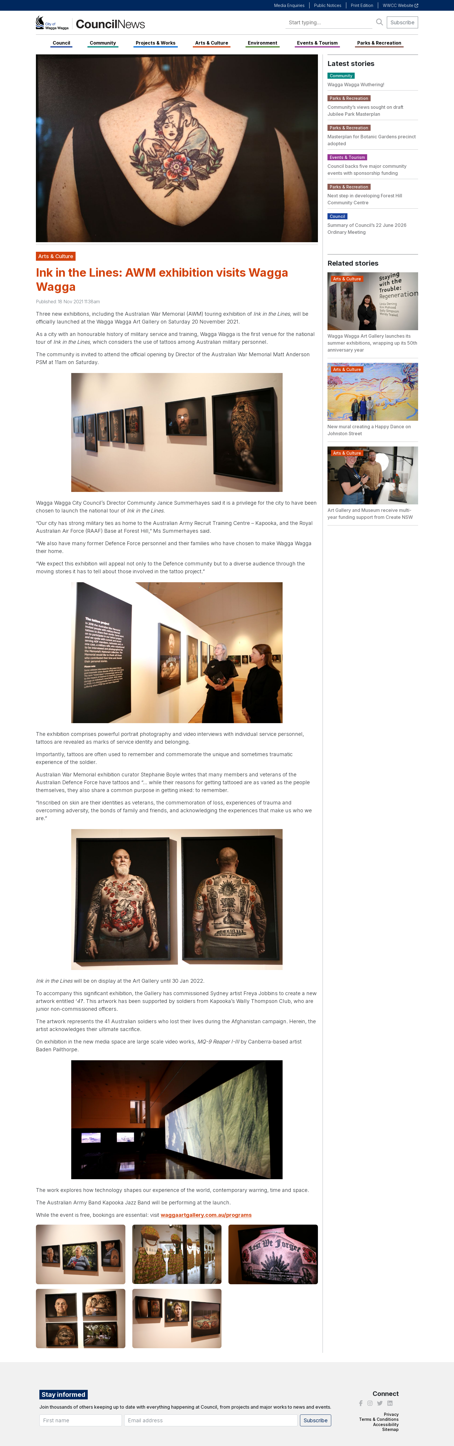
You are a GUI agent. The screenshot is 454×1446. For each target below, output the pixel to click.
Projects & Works (155, 43)
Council (61, 43)
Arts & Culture (211, 43)
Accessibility (386, 1424)
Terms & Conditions (379, 1419)
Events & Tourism (317, 43)
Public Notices (327, 5)
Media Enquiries (289, 5)
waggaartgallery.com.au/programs (206, 1215)
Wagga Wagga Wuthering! (355, 84)
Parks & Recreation (379, 43)
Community (103, 43)
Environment (262, 43)
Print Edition (362, 5)
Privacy (391, 1414)
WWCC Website (400, 5)
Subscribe (402, 22)
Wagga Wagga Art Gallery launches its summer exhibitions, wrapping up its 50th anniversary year (372, 343)
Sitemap (390, 1429)
